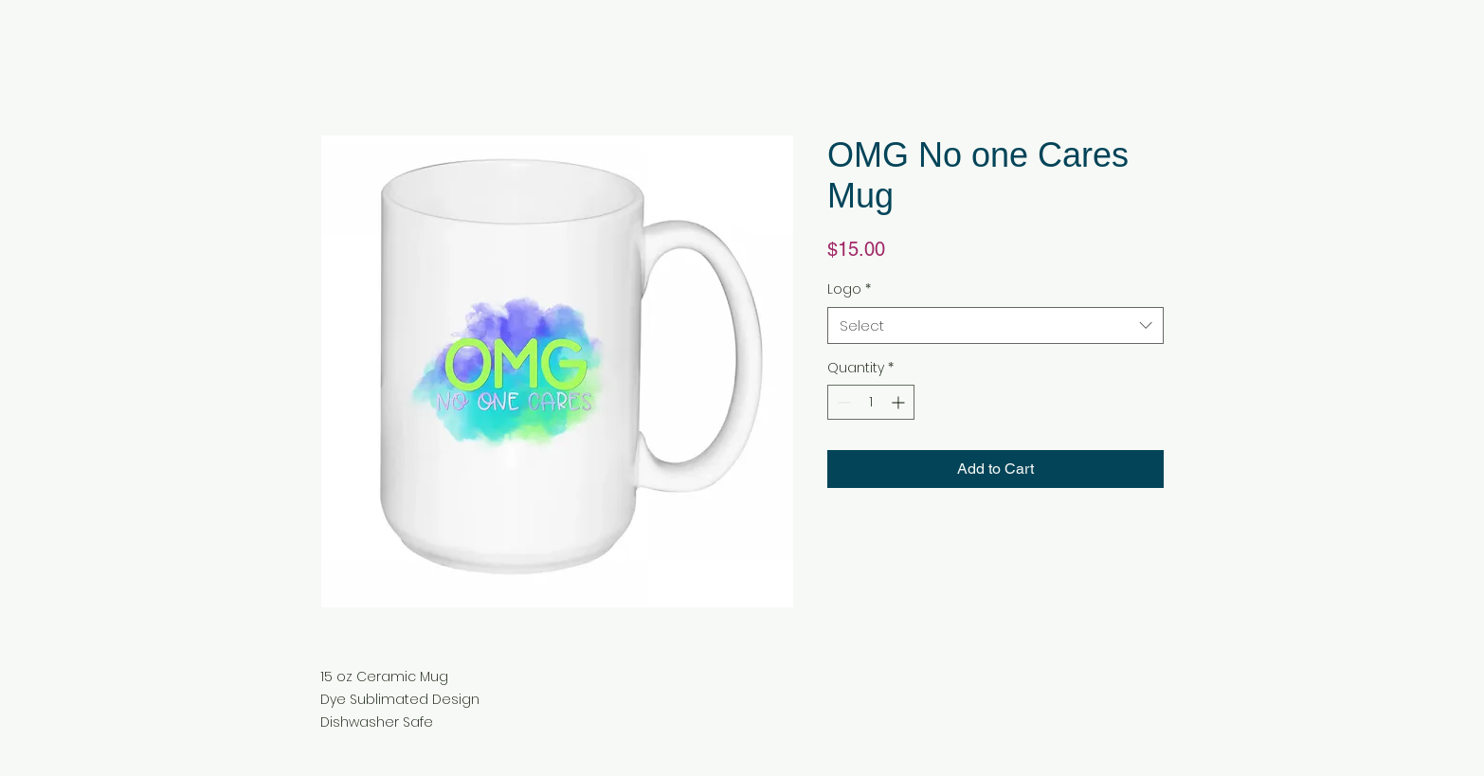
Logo (849, 289)
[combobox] (995, 325)
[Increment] (900, 402)
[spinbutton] (871, 402)
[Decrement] (842, 402)
